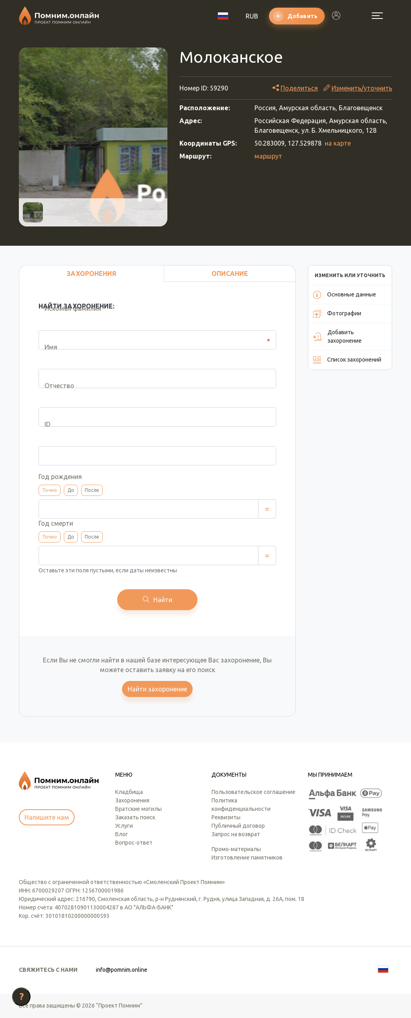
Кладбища (129, 792)
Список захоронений (347, 360)
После (92, 490)
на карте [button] (338, 143)
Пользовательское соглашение (253, 792)
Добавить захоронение (337, 336)
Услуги (124, 826)
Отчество (53, 399)
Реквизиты (226, 817)
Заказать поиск (135, 817)
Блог (121, 834)
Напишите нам (46, 817)
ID (42, 438)
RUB (252, 16)
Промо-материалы (236, 849)
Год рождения (60, 476)
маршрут (268, 156)
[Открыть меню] (377, 15)
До (70, 490)
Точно (49, 490)
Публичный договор (238, 826)
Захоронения (132, 800)
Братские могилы (138, 809)
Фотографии (337, 314)
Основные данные (344, 295)
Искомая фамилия (67, 322)
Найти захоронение (157, 689)
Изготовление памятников (247, 857)
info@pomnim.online (121, 970)
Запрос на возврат (236, 834)
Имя (45, 360)
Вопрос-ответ (134, 842)
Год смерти (56, 523)
